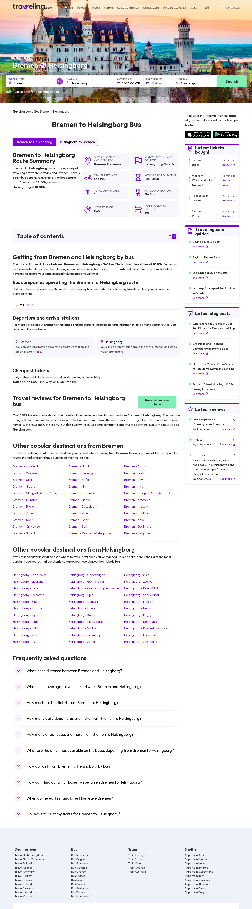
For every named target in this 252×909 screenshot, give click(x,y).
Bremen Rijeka (23, 506)
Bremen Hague (79, 500)
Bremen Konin (23, 520)
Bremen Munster (25, 500)
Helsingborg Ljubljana (28, 581)
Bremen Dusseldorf (82, 506)
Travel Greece (23, 867)
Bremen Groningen (82, 473)
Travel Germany (25, 871)
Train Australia (137, 871)
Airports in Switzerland (199, 871)
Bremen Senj (78, 526)
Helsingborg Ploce (26, 622)
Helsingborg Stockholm (29, 575)
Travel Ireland (23, 892)
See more (200, 246)
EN (209, 7)
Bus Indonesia (80, 896)
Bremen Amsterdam (27, 466)
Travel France (23, 880)
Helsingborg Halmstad (140, 635)
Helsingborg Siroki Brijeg (85, 635)
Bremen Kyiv (133, 486)
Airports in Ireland (196, 863)
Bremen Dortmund (137, 526)
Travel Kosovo (24, 896)
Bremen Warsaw (25, 473)
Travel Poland (23, 884)
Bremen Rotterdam (82, 493)
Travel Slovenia (24, 888)
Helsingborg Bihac (26, 602)
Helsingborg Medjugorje (85, 622)
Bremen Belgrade (137, 533)
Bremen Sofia (78, 480)
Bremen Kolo (134, 520)
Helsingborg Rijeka (26, 635)
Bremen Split (22, 480)
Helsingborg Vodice (82, 628)
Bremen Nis (77, 486)
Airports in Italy (194, 876)
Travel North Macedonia (30, 859)
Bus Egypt (77, 880)
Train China (135, 863)
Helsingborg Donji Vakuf (141, 588)
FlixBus (32, 305)
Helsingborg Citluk (26, 628)
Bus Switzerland (81, 888)
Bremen (100, 164)
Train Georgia (136, 867)
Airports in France (196, 859)
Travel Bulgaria (24, 863)
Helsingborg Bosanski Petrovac (146, 628)
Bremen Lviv (133, 480)
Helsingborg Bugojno (139, 615)
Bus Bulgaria (79, 859)
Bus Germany (79, 863)
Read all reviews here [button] (157, 402)
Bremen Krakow (136, 506)
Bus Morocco (79, 855)
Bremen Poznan (136, 466)
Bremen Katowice (137, 500)
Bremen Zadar (23, 513)
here (38, 351)
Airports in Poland (196, 888)
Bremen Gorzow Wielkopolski (89, 533)
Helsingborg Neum (137, 608)
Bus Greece (78, 871)
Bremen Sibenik (24, 533)
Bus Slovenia (79, 867)
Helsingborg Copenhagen (86, 575)
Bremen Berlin (79, 520)
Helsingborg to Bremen (76, 142)
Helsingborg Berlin (26, 588)
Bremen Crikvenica (26, 526)
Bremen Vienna (79, 513)
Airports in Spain (195, 855)
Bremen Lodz (134, 473)
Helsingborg (153, 164)
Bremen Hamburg (81, 466)
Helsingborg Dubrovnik (140, 622)
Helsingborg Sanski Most (141, 595)
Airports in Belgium (196, 892)
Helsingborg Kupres (82, 615)
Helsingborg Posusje (27, 608)
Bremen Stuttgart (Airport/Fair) (35, 493)
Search (232, 81)
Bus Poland (78, 884)
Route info (228, 165)
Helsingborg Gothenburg (86, 581)
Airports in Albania (196, 884)
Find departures (174, 7)
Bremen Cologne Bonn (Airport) (147, 493)
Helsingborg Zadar (81, 642)
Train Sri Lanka (137, 859)
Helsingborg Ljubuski (83, 602)
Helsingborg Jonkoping (140, 642)
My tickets (229, 7)
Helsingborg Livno (81, 608)
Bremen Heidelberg (138, 513)
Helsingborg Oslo (136, 575)
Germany (114, 164)
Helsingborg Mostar (138, 602)
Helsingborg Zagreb (138, 581)
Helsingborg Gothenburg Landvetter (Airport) (100, 588)
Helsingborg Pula (25, 642)
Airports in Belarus (196, 867)
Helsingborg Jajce (26, 615)
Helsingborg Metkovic (28, 595)
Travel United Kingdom (29, 855)
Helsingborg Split (80, 595)
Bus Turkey (78, 892)
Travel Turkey (23, 876)
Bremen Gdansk (24, 486)
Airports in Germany (197, 880)
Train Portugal (137, 855)
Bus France (78, 876)
